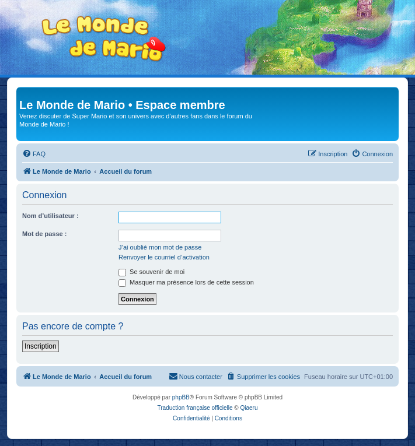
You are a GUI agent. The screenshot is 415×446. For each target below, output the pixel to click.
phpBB (181, 397)
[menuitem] (34, 154)
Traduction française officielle (195, 408)
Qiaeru (248, 408)
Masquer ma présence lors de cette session (186, 282)
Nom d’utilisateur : (50, 215)
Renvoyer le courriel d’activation (164, 257)
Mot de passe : (44, 233)
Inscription (41, 346)
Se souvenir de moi (151, 271)
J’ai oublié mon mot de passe (159, 247)
